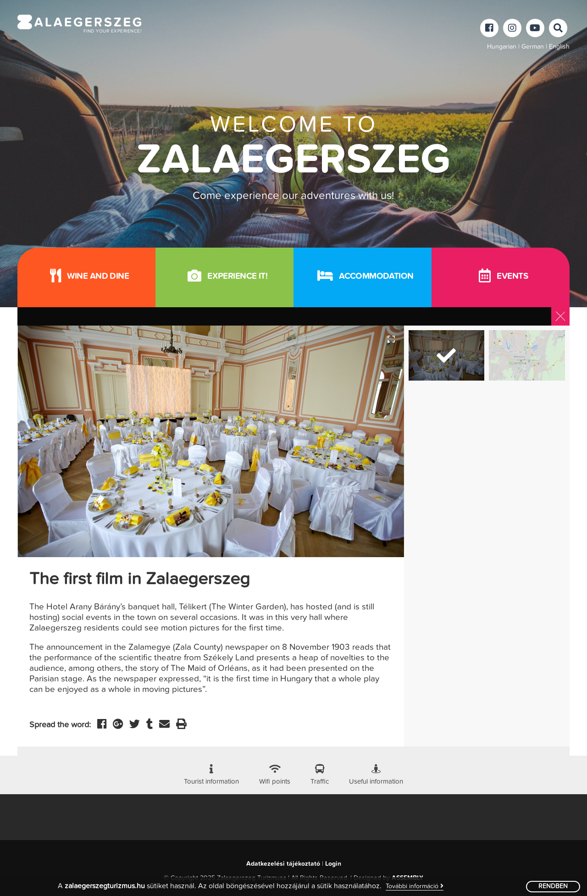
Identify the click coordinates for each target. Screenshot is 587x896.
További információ (414, 886)
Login (333, 864)
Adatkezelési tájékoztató (283, 864)
